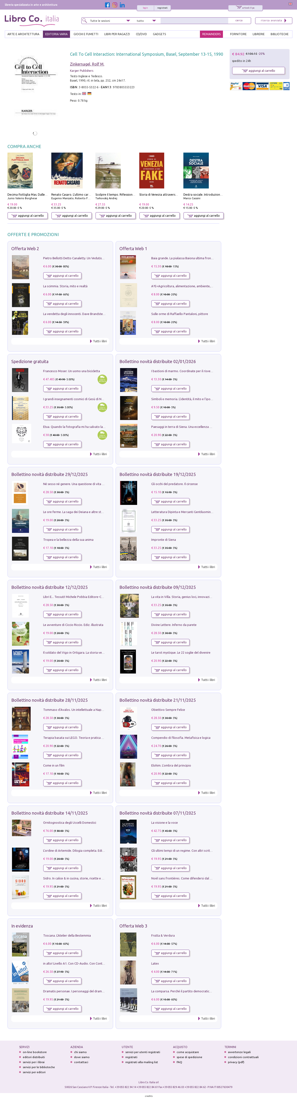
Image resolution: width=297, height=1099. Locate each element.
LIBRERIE (259, 34)
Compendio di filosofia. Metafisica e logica (180, 737)
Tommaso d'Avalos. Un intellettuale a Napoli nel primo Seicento (87, 709)
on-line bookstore (35, 1052)
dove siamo (82, 1057)
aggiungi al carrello (27, 215)
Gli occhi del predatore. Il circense (174, 484)
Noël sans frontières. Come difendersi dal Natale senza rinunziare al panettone (206, 878)
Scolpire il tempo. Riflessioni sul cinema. (122, 194)
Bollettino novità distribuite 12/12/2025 (49, 587)
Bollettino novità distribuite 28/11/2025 (49, 700)
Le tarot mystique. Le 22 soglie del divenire (180, 652)
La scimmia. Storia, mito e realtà (65, 286)
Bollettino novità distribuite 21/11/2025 (157, 700)
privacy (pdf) (236, 1062)
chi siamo (80, 1052)
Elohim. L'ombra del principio (171, 765)
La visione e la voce (164, 822)
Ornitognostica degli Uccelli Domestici (69, 822)
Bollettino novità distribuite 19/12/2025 (157, 474)
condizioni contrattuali (243, 1057)
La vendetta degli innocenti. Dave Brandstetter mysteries (82, 313)
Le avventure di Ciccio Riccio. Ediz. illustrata (73, 624)
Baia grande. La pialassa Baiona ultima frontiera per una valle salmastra (200, 258)
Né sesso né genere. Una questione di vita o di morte (79, 484)
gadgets (159, 34)
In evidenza (22, 925)
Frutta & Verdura (163, 935)
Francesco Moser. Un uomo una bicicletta (71, 371)
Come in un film (53, 765)
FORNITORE (238, 34)
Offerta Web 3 (133, 925)
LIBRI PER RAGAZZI (117, 34)
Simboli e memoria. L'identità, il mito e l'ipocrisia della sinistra (193, 399)
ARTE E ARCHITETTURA (23, 34)
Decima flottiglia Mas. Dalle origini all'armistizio (39, 194)
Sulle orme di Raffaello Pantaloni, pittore (179, 313)
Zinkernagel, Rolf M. (87, 64)
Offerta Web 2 (25, 248)
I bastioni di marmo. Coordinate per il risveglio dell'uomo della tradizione (202, 371)
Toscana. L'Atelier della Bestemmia (67, 935)
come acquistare (188, 1052)
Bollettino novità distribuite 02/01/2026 (157, 361)
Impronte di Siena (163, 539)
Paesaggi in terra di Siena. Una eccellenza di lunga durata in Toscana (198, 426)
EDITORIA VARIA (56, 34)
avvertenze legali (239, 1052)
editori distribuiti (34, 1057)
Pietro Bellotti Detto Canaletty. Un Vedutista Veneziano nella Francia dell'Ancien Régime (104, 258)
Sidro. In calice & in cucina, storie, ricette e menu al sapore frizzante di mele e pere (100, 878)
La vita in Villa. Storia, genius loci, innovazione (183, 596)
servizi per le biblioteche (39, 1067)
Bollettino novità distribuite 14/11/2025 (49, 813)
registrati (162, 8)
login (145, 8)
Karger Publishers (81, 70)
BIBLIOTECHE (280, 34)
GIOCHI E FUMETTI (86, 34)
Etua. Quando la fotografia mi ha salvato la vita (76, 426)
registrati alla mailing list (141, 1062)
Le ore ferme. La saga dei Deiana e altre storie (75, 512)
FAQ (179, 1062)
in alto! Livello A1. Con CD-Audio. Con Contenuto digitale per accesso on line (96, 963)
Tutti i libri (100, 341)
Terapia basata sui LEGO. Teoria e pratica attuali (76, 737)
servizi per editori (34, 1072)
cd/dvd (141, 34)
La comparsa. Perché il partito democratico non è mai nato (192, 991)
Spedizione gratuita (29, 361)
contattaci (81, 1062)
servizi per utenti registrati (142, 1052)
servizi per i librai (34, 1062)
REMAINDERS (211, 34)
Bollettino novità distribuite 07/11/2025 (157, 813)
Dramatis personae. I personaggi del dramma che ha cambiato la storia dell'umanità (101, 991)
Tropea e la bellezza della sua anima (68, 539)
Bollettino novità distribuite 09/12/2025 (157, 587)
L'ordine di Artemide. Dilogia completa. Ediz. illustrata (80, 850)
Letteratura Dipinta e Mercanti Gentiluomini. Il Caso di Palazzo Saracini (200, 512)
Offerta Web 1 (133, 248)
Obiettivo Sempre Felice (168, 709)
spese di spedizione (189, 1057)
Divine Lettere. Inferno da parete (174, 624)
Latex (155, 963)
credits (149, 1096)
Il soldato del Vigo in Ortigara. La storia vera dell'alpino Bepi (85, 652)
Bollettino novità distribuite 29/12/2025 (49, 474)
